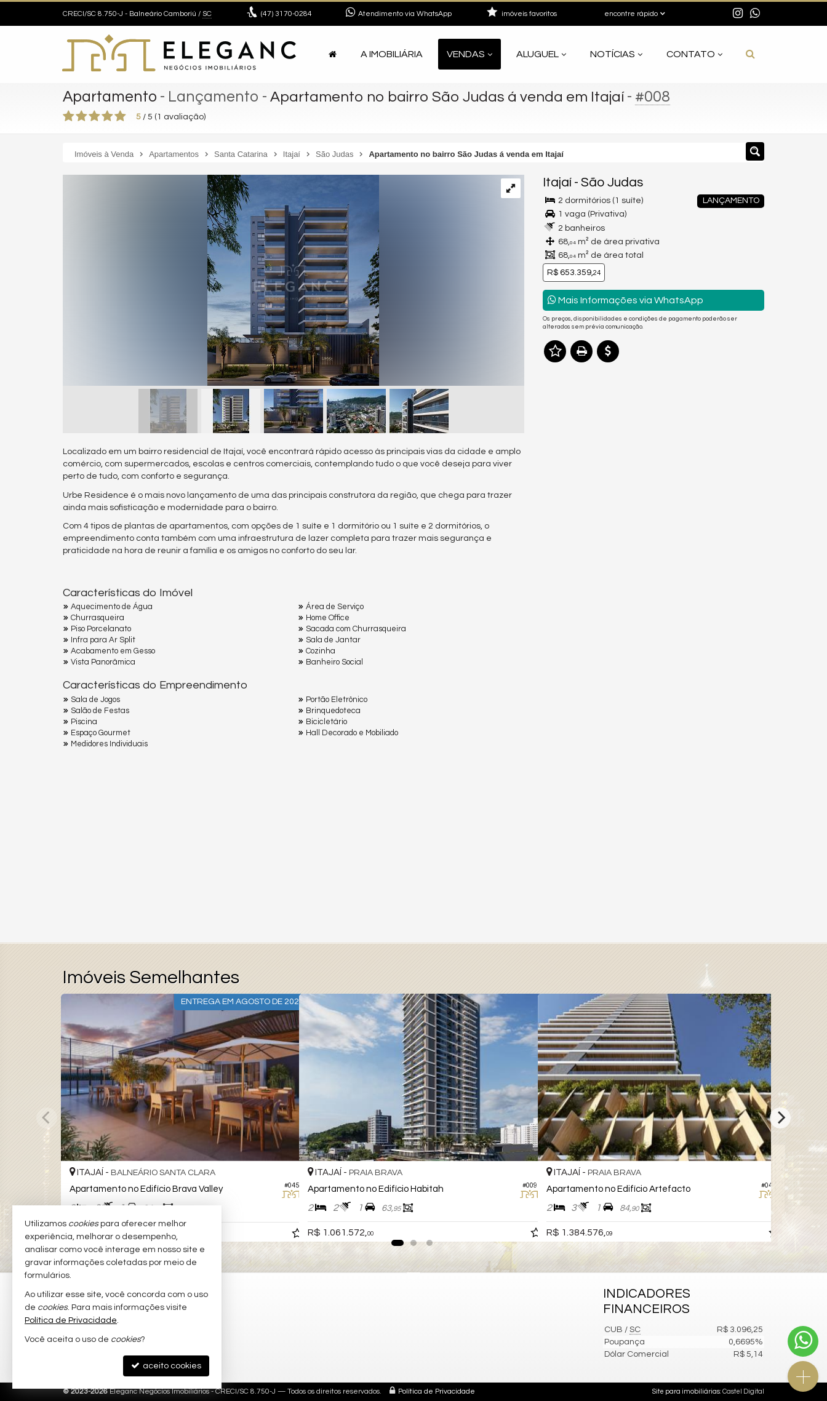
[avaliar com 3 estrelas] (94, 116)
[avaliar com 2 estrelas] (81, 116)
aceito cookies (166, 1365)
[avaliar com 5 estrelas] (120, 116)
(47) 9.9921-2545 (654, 514)
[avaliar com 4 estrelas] (107, 116)
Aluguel (541, 54)
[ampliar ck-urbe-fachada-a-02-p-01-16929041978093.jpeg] (221, 281)
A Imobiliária (392, 54)
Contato (694, 54)
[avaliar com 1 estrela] (68, 116)
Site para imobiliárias (686, 1391)
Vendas (469, 54)
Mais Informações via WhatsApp (625, 300)
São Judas (612, 182)
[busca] (750, 54)
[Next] (780, 1118)
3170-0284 (286, 14)
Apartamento (110, 97)
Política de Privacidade (436, 1391)
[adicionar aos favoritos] (276, 1220)
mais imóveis (654, 551)
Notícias (616, 54)
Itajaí (557, 182)
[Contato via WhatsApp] (803, 1341)
